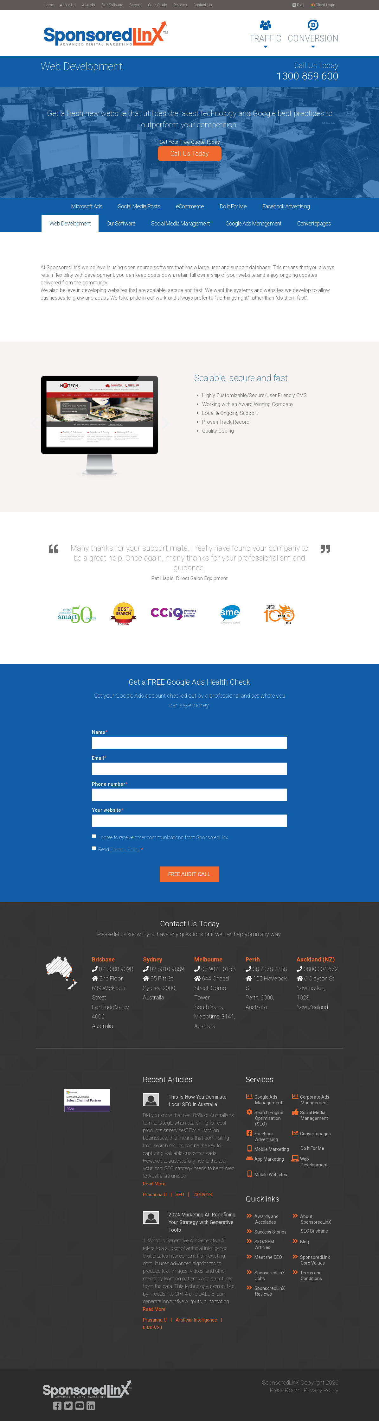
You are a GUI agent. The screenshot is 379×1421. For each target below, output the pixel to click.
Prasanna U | (159, 1194)
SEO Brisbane (314, 1231)
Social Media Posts (139, 206)
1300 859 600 (307, 76)
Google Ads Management (253, 223)
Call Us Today (189, 153)
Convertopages (314, 223)
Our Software (112, 5)
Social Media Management (180, 223)
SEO (180, 1194)
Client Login (323, 5)
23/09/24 (202, 1194)
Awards (88, 5)
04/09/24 (152, 1327)
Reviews (180, 5)
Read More (154, 1184)
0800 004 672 (321, 969)
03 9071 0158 (218, 969)
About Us (68, 5)
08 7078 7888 (270, 969)
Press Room (285, 1390)
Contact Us (202, 5)
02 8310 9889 (167, 969)
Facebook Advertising (286, 206)
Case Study (157, 5)
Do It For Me (233, 206)
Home (49, 5)
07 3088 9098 (116, 969)
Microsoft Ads (86, 206)
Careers (135, 5)
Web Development (70, 223)
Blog (298, 5)
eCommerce (190, 206)
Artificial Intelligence (196, 1320)
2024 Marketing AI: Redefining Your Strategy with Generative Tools (202, 1222)
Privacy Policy (125, 850)
